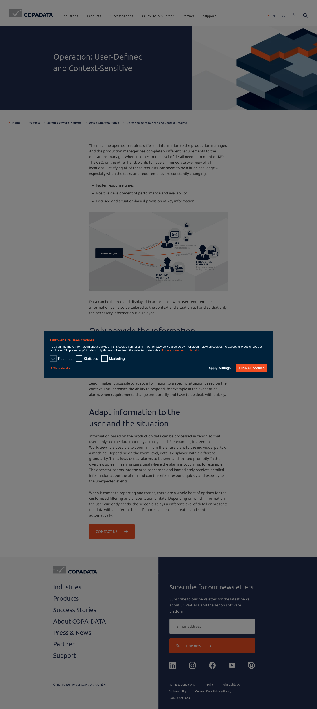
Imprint (194, 350)
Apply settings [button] (218, 368)
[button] (61, 368)
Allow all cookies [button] (251, 368)
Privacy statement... (175, 350)
